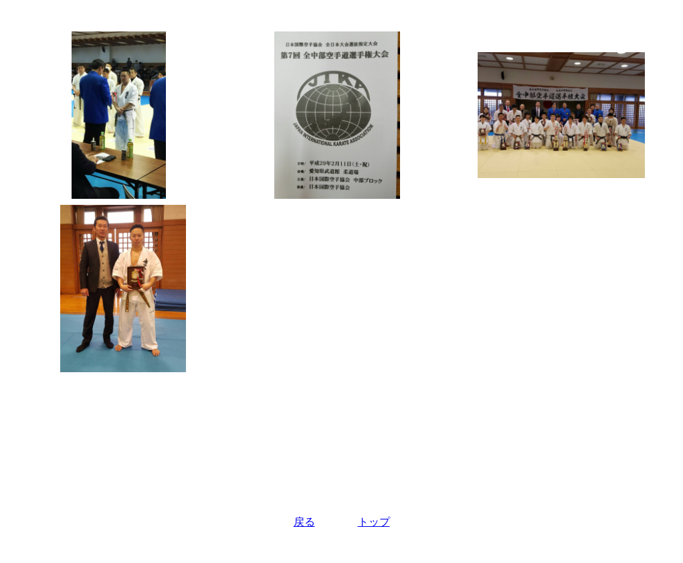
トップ (374, 522)
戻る (304, 522)
